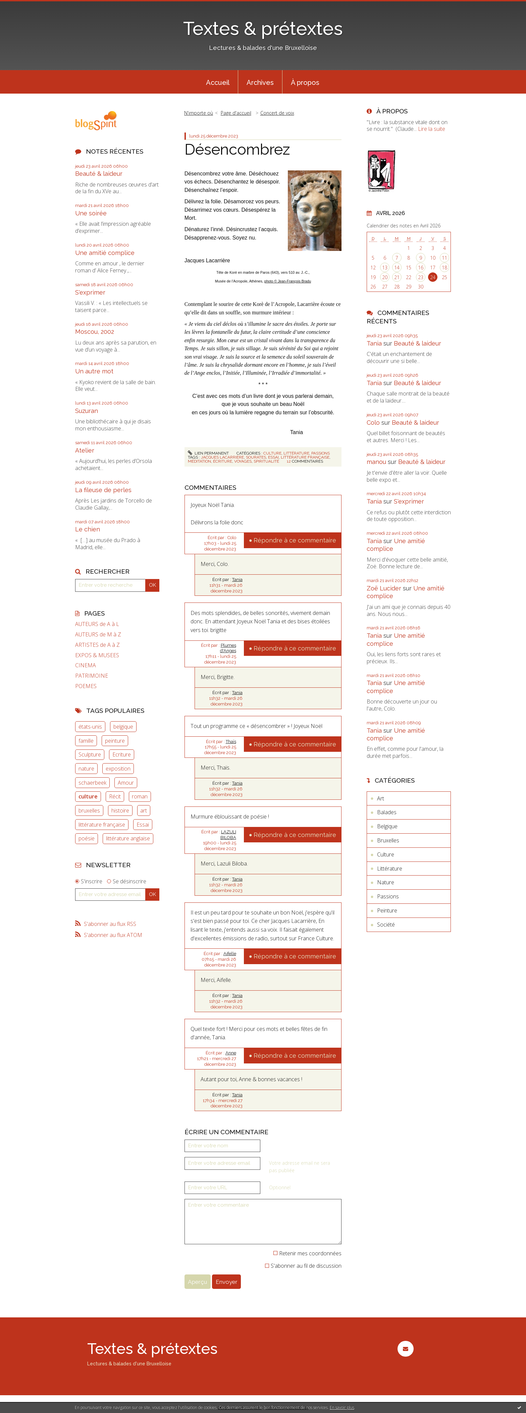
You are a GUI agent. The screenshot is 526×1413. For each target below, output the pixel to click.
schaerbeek (92, 782)
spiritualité (266, 461)
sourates (256, 457)
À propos (305, 82)
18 (444, 267)
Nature (385, 882)
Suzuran (86, 410)
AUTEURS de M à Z (98, 634)
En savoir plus (342, 1407)
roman (140, 796)
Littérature (296, 453)
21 (397, 277)
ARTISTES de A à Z (97, 644)
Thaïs (231, 741)
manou (376, 461)
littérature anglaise (128, 838)
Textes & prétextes (263, 28)
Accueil (217, 82)
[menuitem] (218, 82)
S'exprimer (90, 292)
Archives (260, 82)
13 (384, 267)
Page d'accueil (236, 113)
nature (86, 768)
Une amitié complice (105, 252)
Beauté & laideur (98, 173)
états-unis (90, 726)
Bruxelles (388, 840)
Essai (143, 824)
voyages (243, 461)
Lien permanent (208, 453)
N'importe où (198, 113)
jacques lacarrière (222, 457)
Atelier (84, 450)
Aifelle (229, 953)
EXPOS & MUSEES (97, 655)
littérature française (101, 824)
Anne (230, 1052)
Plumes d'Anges (228, 648)
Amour (126, 782)
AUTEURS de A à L (97, 624)
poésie (86, 838)
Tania (237, 579)
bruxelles (89, 810)
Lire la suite (431, 129)
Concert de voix (277, 113)
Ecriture (121, 754)
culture (88, 796)
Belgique (387, 826)
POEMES (86, 686)
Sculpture (89, 754)
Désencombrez (237, 149)
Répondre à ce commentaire (295, 540)
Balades (387, 812)
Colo (373, 422)
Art (380, 798)
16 (420, 267)
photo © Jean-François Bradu (287, 281)
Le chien (87, 529)
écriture (222, 461)
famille (86, 740)
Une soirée (91, 213)
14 (397, 267)
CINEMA (85, 665)
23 (420, 277)
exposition (118, 768)
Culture (272, 453)
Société (386, 924)
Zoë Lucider (384, 588)
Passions (320, 453)
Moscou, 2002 (94, 331)
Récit (115, 796)
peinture (115, 740)
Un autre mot (94, 371)
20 (384, 277)
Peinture (387, 910)
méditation (199, 461)
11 (444, 258)
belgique (123, 726)
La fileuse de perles (103, 489)
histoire (120, 810)
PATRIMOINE (91, 675)
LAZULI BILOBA (228, 834)
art (143, 810)
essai (273, 457)
